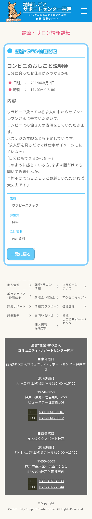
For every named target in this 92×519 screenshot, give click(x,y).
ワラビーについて (70, 286)
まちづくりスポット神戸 (46, 438)
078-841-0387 (51, 411)
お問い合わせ (44, 315)
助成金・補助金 (45, 297)
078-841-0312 (51, 418)
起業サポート (16, 306)
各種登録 (68, 306)
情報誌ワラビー (45, 306)
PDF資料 (18, 238)
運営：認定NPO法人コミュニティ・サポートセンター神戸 (46, 348)
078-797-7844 (51, 487)
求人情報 (13, 285)
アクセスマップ (73, 297)
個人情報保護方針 (41, 326)
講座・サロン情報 (43, 286)
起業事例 (13, 315)
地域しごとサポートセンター (73, 319)
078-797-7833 (51, 480)
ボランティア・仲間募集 (16, 295)
